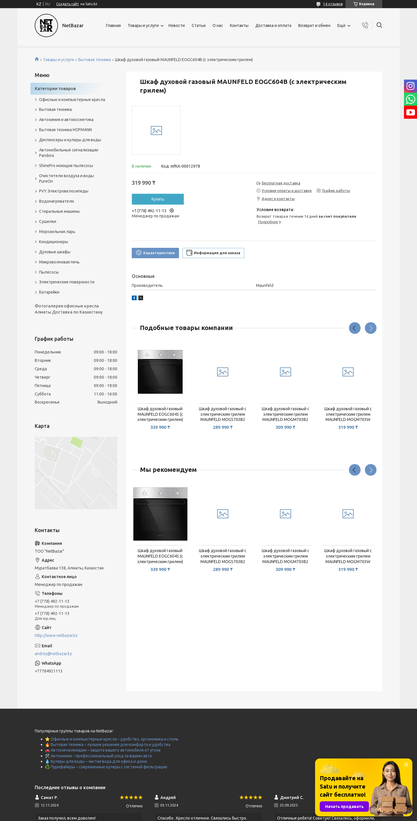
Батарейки (49, 292)
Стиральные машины (59, 211)
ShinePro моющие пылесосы (66, 165)
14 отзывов (333, 4)
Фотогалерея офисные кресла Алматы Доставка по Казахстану (69, 308)
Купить (157, 199)
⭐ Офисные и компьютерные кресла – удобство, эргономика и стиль (112, 739)
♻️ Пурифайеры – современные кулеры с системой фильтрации (106, 767)
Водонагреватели (56, 201)
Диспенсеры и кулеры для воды (70, 140)
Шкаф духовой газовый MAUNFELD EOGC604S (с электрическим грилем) (160, 414)
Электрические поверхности (66, 282)
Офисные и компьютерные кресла (72, 99)
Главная (113, 25)
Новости (177, 25)
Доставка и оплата (273, 25)
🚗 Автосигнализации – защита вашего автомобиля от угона (102, 750)
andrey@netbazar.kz (53, 653)
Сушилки (47, 221)
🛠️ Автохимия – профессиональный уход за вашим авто (98, 756)
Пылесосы (49, 272)
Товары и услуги (143, 25)
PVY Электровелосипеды (63, 191)
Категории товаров (55, 88)
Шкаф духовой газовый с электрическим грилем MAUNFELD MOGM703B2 (285, 414)
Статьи (199, 25)
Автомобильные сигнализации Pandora (68, 153)
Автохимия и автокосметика (66, 119)
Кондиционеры (53, 241)
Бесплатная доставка (281, 183)
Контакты (239, 25)
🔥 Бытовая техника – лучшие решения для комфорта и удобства (107, 744)
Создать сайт (67, 4)
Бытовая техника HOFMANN (65, 129)
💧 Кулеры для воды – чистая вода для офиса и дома (96, 761)
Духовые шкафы (54, 252)
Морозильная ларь (57, 231)
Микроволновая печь (59, 262)
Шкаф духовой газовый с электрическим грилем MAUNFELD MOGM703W (348, 414)
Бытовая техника (94, 59)
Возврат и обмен (314, 25)
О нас (218, 25)
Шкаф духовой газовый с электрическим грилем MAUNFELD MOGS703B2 (222, 414)
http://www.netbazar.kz (56, 635)
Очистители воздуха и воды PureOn (66, 178)
